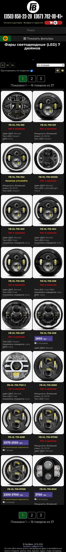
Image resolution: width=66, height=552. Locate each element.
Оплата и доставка (13, 23)
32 (7, 66)
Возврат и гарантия (33, 23)
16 (3, 66)
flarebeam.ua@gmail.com (33, 546)
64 (12, 66)
